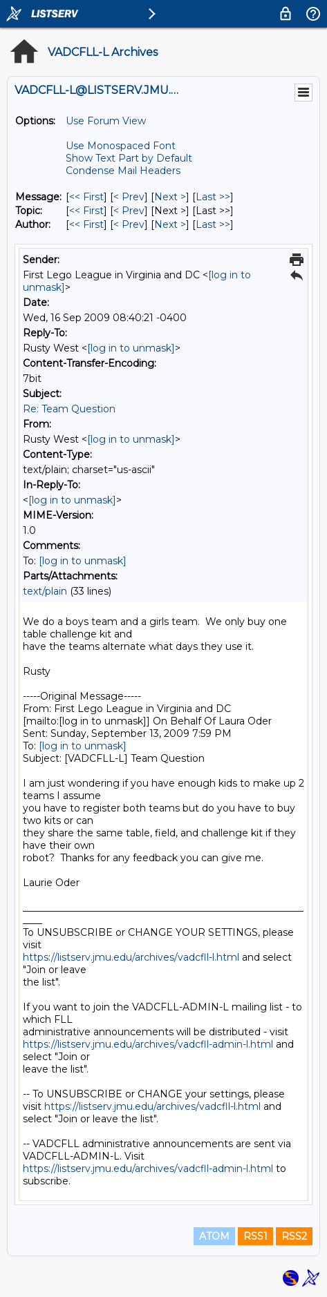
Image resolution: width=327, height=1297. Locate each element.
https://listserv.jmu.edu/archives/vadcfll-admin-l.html (148, 1044)
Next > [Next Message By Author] (170, 224)
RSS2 (294, 1236)
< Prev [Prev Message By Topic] (128, 210)
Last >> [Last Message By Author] (213, 224)
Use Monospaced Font (121, 146)
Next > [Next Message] (170, 197)
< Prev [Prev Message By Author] (128, 224)
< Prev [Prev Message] (128, 197)
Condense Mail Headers (123, 170)
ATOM (214, 1236)
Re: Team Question (69, 409)
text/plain (45, 591)
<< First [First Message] (86, 197)
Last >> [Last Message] (213, 197)
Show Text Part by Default (129, 158)
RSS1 (255, 1236)
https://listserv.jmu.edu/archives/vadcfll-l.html (131, 957)
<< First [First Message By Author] (86, 224)
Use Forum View (106, 121)
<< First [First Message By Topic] (86, 210)
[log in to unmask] (131, 348)
